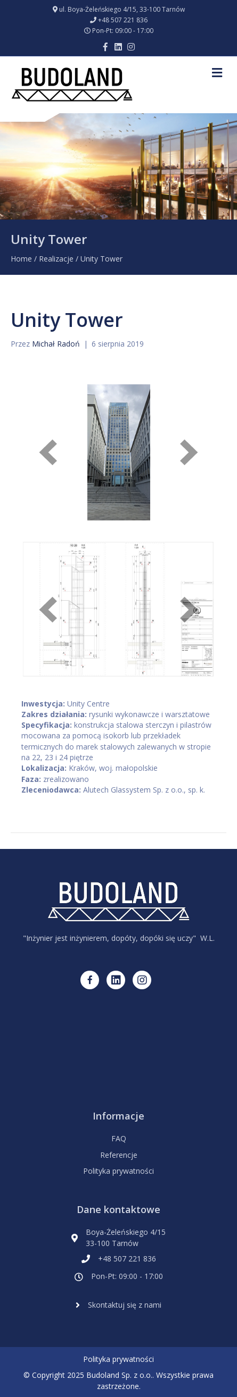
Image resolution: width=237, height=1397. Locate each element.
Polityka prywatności (118, 1171)
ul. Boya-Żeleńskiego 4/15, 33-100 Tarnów (122, 9)
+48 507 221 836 (123, 19)
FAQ (118, 1138)
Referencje (118, 1155)
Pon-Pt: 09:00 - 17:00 (122, 30)
